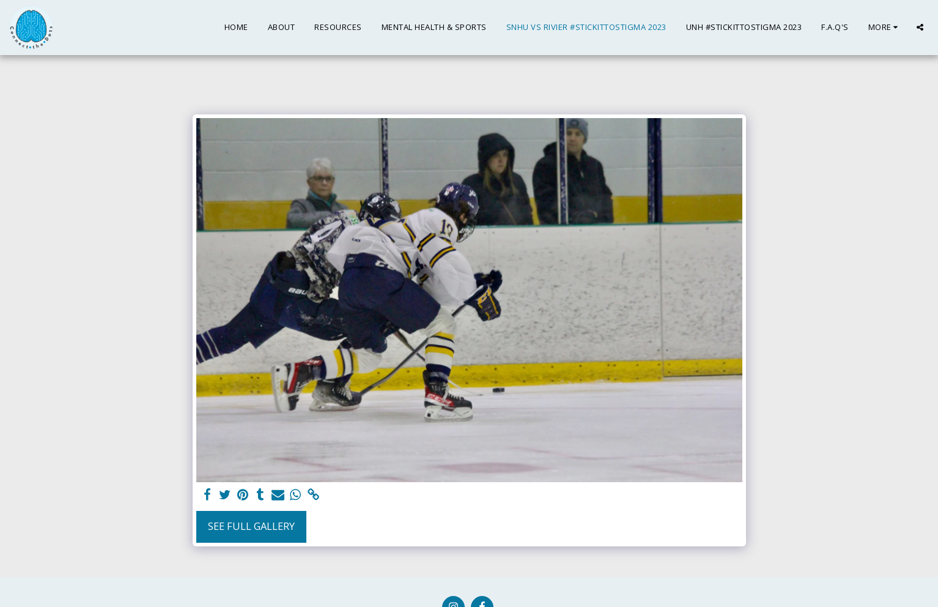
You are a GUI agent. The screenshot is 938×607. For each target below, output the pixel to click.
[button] (920, 27)
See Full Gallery (251, 526)
